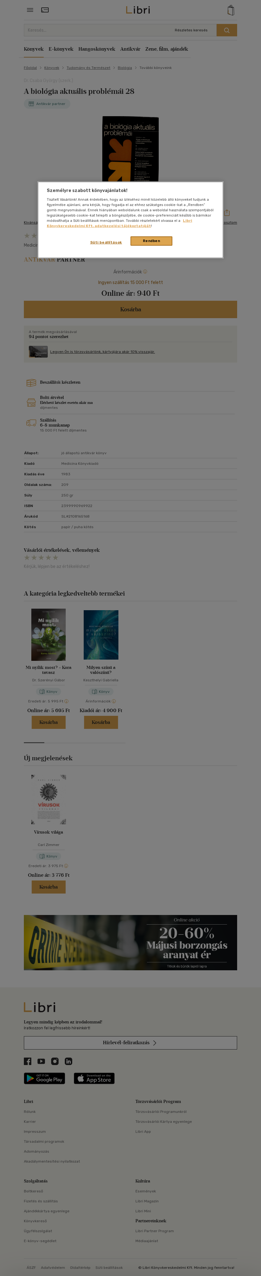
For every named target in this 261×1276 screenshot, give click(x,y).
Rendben (151, 241)
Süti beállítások (106, 242)
